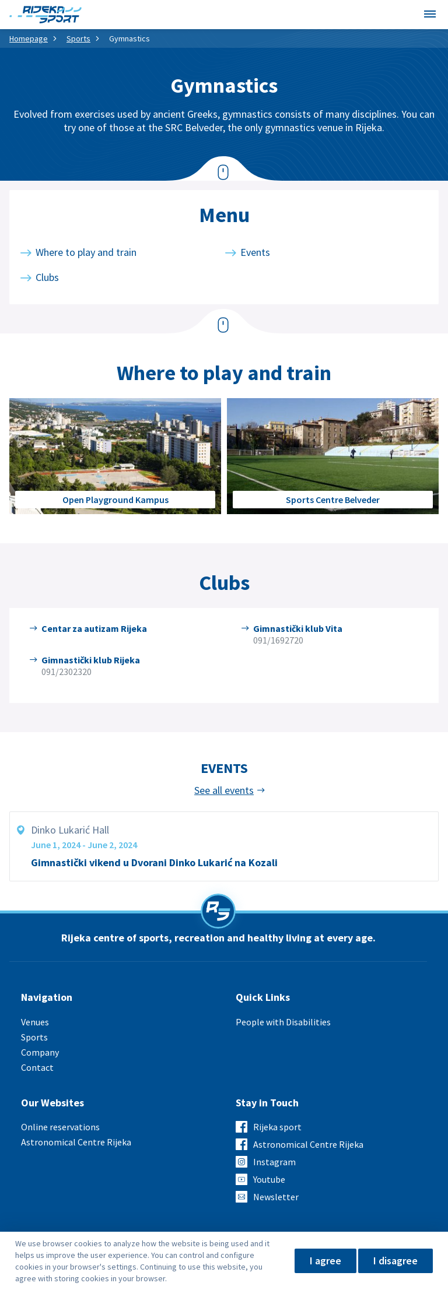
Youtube (269, 1179)
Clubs (47, 277)
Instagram (274, 1162)
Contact (37, 1067)
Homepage (28, 38)
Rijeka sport (277, 1127)
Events (255, 252)
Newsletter (276, 1197)
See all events (224, 790)
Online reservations (60, 1127)
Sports (78, 38)
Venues (35, 1022)
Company (40, 1052)
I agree (325, 1260)
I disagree (395, 1260)
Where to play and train (86, 252)
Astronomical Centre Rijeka (76, 1142)
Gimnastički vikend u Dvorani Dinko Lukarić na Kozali (154, 862)
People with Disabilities (283, 1022)
